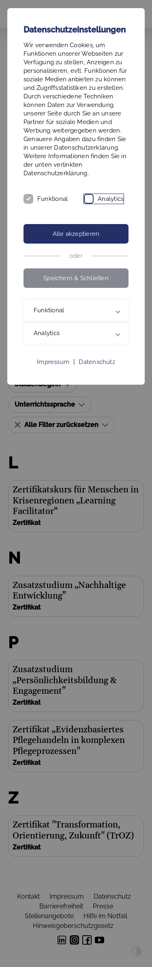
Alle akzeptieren (76, 233)
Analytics (111, 199)
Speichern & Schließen (76, 278)
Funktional (52, 199)
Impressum (53, 362)
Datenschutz (97, 362)
